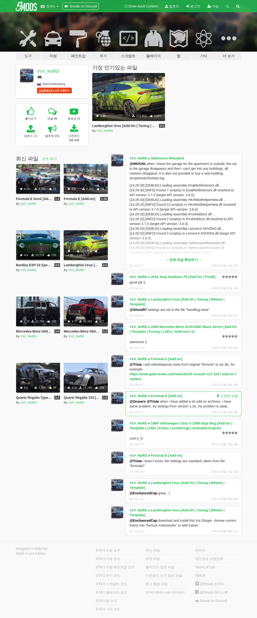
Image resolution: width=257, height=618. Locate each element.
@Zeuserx (137, 401)
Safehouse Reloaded (167, 158)
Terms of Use (205, 567)
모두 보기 (49, 159)
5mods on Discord (211, 601)
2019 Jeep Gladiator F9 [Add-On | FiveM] (183, 277)
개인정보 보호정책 (209, 559)
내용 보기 (137, 265)
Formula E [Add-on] (166, 359)
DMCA (200, 575)
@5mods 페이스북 (211, 592)
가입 (213, 6)
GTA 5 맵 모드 (106, 601)
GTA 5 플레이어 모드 (111, 592)
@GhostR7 (138, 310)
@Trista (135, 364)
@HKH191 (137, 164)
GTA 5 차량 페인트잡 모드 (115, 567)
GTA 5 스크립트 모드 (111, 584)
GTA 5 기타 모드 (108, 609)
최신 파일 (153, 550)
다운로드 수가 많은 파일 (164, 575)
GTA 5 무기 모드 (108, 575)
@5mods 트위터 (209, 584)
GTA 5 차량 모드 (108, 559)
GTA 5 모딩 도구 (108, 550)
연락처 (200, 550)
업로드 (172, 6)
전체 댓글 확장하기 (183, 260)
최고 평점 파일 (157, 584)
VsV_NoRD (48, 71)
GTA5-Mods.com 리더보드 (165, 592)
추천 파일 (153, 559)
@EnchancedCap (143, 493)
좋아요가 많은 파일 (160, 567)
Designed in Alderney (32, 549)
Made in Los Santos (31, 553)
